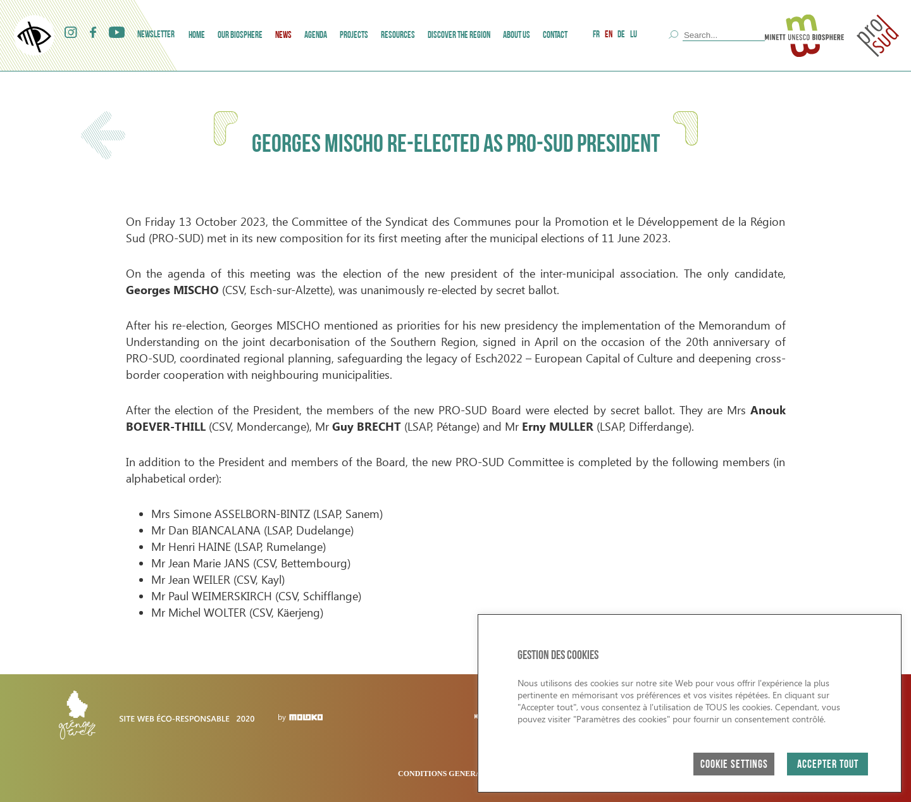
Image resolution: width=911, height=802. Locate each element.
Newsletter (156, 35)
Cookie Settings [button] (734, 765)
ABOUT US (516, 35)
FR (596, 35)
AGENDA (315, 35)
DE (621, 35)
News (283, 35)
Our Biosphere (240, 35)
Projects (354, 35)
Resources (398, 35)
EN (608, 35)
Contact (555, 35)
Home (197, 35)
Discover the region (459, 35)
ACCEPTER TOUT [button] (827, 765)
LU (633, 35)
